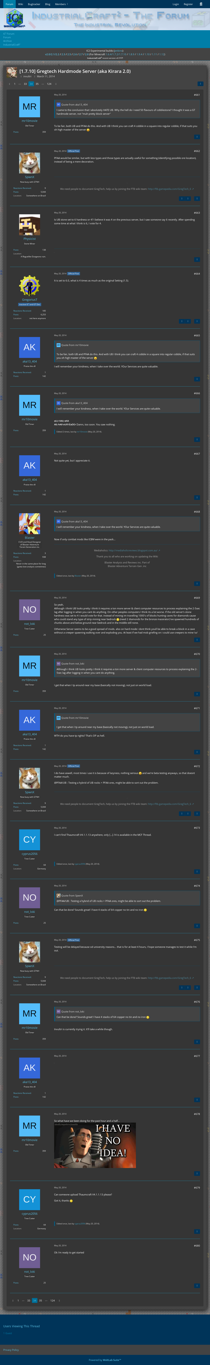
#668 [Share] (197, 511)
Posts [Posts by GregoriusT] (15, 314)
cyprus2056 (80, 864)
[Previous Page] (9, 83)
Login (176, 4)
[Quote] (197, 137)
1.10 (147, 54)
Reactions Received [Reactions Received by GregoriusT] (22, 310)
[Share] (200, 84)
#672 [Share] (197, 766)
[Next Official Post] (188, 198)
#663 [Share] (197, 212)
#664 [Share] (197, 273)
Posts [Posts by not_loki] (15, 634)
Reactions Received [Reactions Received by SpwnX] (22, 188)
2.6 (75, 54)
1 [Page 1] (15, 83)
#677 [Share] (197, 1056)
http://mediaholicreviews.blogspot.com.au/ (133, 550)
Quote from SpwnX (72, 895)
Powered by (105, 1360)
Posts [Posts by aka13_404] (15, 376)
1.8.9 (131, 54)
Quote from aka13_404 (74, 104)
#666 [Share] (197, 393)
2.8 (87, 54)
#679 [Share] (197, 1187)
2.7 (81, 54)
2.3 (63, 54)
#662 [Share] (197, 151)
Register (188, 4)
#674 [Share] (197, 885)
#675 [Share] (197, 940)
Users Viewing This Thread (21, 1326)
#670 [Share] (197, 654)
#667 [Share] (197, 453)
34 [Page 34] (31, 83)
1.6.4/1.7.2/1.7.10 (116, 54)
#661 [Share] (197, 94)
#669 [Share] (197, 597)
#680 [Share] (197, 1245)
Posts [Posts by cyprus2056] (15, 864)
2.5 (69, 54)
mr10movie (82, 431)
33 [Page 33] (25, 83)
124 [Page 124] (49, 83)
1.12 (161, 54)
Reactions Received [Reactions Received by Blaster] (22, 553)
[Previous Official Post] (182, 198)
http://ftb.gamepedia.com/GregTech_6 (169, 188)
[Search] (201, 4)
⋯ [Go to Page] (19, 83)
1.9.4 (139, 54)
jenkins (118, 50)
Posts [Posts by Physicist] (15, 249)
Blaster (78, 575)
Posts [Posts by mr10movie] (15, 132)
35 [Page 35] (37, 83)
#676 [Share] (197, 1001)
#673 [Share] (197, 827)
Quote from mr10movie (74, 345)
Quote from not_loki (72, 663)
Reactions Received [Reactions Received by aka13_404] (22, 372)
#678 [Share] (197, 1114)
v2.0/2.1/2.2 (52, 54)
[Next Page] (56, 83)
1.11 (154, 54)
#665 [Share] (197, 335)
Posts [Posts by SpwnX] (15, 191)
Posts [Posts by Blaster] (15, 557)
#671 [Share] (197, 708)
